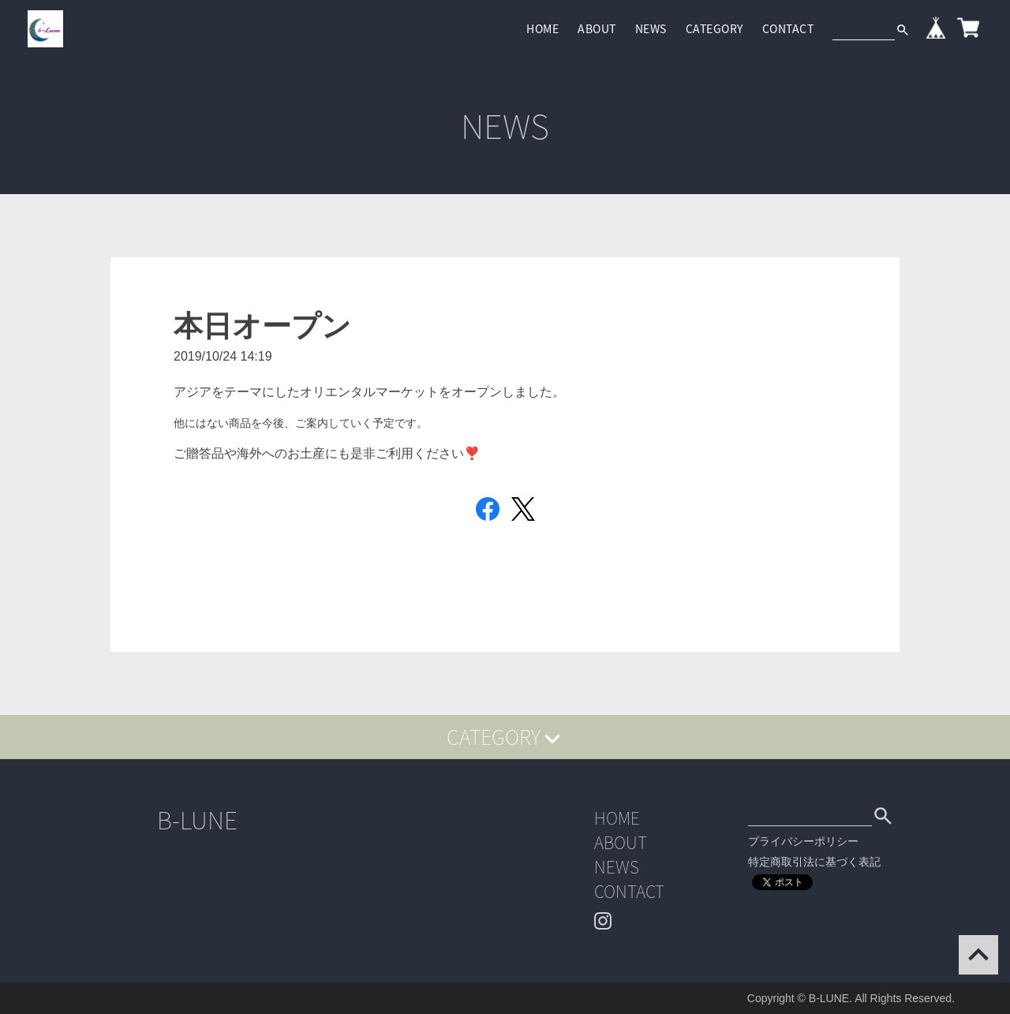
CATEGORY (714, 28)
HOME (542, 28)
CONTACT (788, 28)
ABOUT (597, 28)
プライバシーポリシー (803, 841)
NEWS (651, 28)
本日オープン (262, 326)
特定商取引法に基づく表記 (814, 861)
